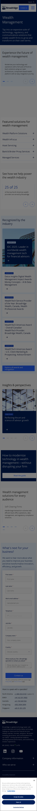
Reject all (18, 802)
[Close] (34, 780)
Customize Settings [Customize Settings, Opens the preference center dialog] (18, 807)
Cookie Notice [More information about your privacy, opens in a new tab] (11, 791)
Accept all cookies (18, 797)
